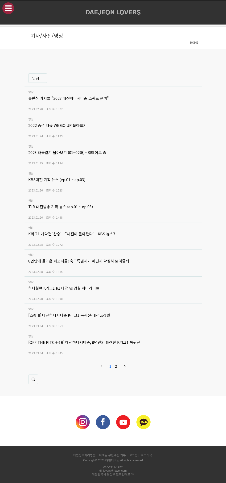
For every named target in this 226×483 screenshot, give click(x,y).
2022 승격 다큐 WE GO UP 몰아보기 (57, 125)
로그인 (133, 455)
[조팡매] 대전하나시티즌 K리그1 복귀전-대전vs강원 (69, 315)
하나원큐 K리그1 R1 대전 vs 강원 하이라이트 (63, 288)
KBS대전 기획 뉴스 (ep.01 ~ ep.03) (56, 179)
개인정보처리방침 (84, 455)
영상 (35, 78)
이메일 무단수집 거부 (112, 455)
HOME (194, 42)
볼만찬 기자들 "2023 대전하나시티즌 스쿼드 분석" (68, 98)
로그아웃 (146, 455)
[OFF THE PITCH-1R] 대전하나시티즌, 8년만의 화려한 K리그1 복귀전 (84, 342)
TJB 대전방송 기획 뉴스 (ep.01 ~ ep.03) (60, 206)
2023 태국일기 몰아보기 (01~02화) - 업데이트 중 (67, 152)
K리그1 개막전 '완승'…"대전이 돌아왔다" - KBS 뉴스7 (71, 233)
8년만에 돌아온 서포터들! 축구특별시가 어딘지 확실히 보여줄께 (78, 260)
